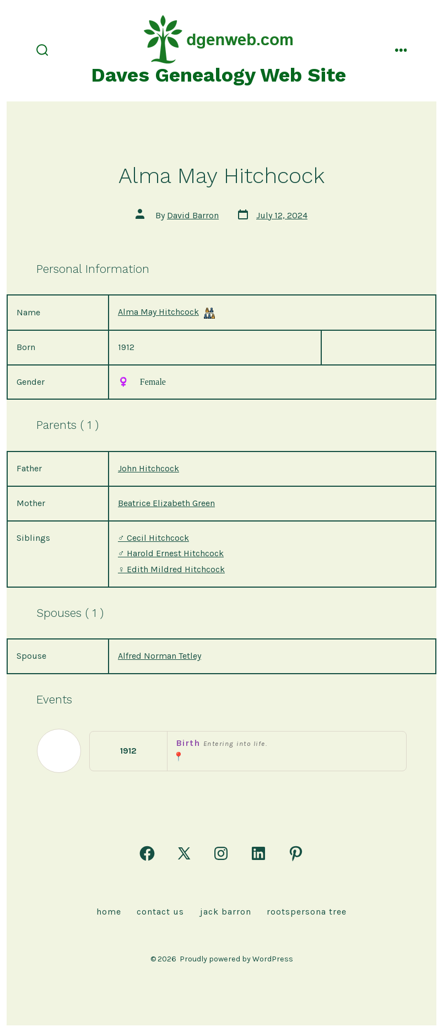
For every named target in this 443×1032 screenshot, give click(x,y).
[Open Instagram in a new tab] (221, 853)
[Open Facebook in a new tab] (147, 853)
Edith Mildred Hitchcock (171, 569)
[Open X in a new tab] (184, 853)
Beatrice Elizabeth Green (166, 503)
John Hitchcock (148, 468)
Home (108, 911)
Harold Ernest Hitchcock (171, 553)
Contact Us (160, 911)
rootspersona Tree (307, 911)
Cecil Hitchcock (153, 538)
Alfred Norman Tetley (159, 656)
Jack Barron (225, 911)
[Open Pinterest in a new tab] (296, 853)
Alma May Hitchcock (158, 312)
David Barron (193, 215)
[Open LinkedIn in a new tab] (258, 853)
